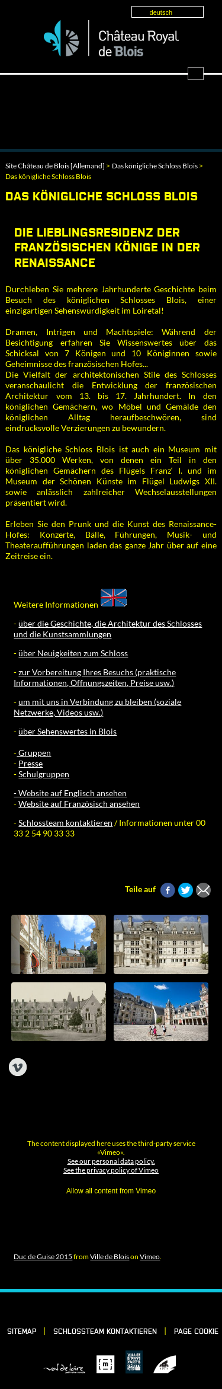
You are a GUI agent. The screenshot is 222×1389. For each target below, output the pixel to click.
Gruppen (34, 753)
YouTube (152, 1309)
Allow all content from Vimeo (111, 1191)
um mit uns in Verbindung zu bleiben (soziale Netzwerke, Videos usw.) (97, 707)
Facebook (72, 1309)
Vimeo (150, 1256)
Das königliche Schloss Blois (155, 165)
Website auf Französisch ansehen (79, 804)
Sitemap (21, 1332)
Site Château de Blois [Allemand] (55, 165)
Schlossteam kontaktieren (65, 823)
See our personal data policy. (111, 1161)
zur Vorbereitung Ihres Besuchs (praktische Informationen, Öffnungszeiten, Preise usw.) (95, 677)
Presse (30, 763)
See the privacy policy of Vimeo (111, 1170)
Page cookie (196, 1332)
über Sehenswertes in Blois (67, 731)
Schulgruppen (43, 774)
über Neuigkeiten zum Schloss (73, 653)
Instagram (132, 1309)
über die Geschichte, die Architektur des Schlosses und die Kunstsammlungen (108, 628)
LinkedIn (92, 1309)
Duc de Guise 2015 (43, 1256)
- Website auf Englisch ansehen (70, 793)
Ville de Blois (109, 1256)
